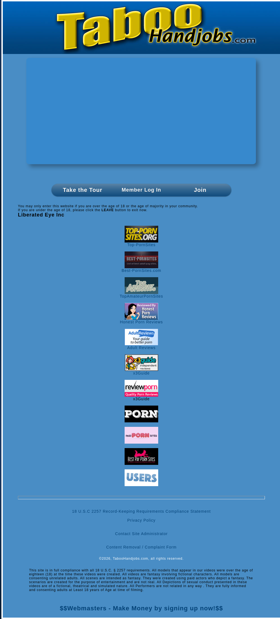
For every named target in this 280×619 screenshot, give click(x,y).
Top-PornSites (141, 243)
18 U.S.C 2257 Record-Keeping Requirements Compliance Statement (141, 511)
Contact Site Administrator (141, 533)
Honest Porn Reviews (141, 320)
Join (200, 190)
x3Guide (141, 371)
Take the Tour (82, 190)
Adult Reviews (141, 346)
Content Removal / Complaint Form (141, 547)
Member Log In (141, 190)
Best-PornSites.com (141, 269)
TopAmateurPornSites (141, 294)
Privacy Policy (141, 520)
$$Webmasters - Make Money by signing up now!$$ (141, 608)
